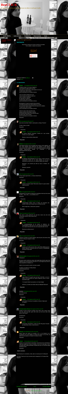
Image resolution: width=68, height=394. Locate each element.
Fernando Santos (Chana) (24, 308)
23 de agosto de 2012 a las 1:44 (33, 222)
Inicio (35, 386)
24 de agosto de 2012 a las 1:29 (33, 299)
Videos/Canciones (37, 36)
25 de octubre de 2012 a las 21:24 (31, 341)
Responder (21, 117)
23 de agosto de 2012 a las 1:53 (33, 256)
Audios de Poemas (17, 36)
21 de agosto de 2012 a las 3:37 (27, 121)
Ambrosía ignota (22, 256)
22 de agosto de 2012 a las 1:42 (33, 131)
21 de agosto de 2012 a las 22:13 (28, 191)
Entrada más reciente (22, 386)
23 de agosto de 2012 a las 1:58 (33, 275)
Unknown (21, 331)
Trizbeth (21, 85)
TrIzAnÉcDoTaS (27, 36)
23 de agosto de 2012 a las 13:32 (30, 291)
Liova (20, 213)
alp (20, 174)
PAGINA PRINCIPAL (7, 36)
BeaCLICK (9, 5)
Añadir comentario (21, 350)
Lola (20, 235)
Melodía (21, 143)
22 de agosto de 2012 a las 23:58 (28, 235)
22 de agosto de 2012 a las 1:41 (33, 182)
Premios (45, 36)
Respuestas (23, 129)
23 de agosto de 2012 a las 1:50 (33, 245)
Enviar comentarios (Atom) (36, 390)
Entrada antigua (46, 386)
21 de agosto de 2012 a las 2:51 (30, 85)
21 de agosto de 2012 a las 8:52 (27, 174)
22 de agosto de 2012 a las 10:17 (28, 213)
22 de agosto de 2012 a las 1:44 (33, 156)
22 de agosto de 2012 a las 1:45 (33, 201)
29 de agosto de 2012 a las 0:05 (36, 308)
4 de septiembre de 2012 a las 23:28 (31, 331)
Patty (20, 191)
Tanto (22, 79)
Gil (20, 121)
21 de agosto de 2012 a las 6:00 (29, 143)
